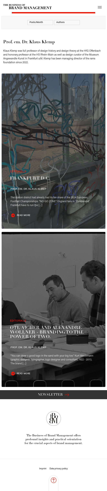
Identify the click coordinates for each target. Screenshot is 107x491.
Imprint (42, 469)
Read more (23, 215)
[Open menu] (99, 7)
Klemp (28, 189)
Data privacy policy (59, 469)
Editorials (18, 171)
